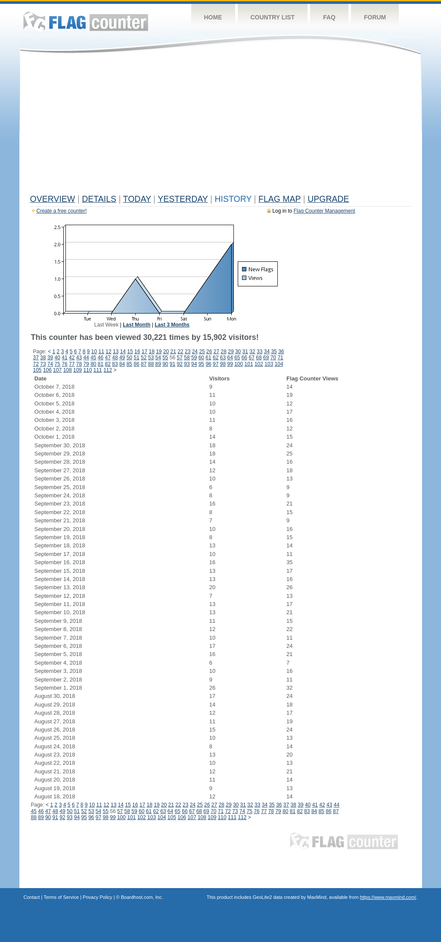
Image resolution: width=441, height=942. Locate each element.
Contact (32, 897)
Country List (273, 17)
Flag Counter (85, 21)
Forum (375, 17)
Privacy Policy (97, 897)
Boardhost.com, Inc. (142, 897)
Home (213, 17)
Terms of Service (61, 897)
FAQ (329, 17)
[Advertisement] (220, 126)
